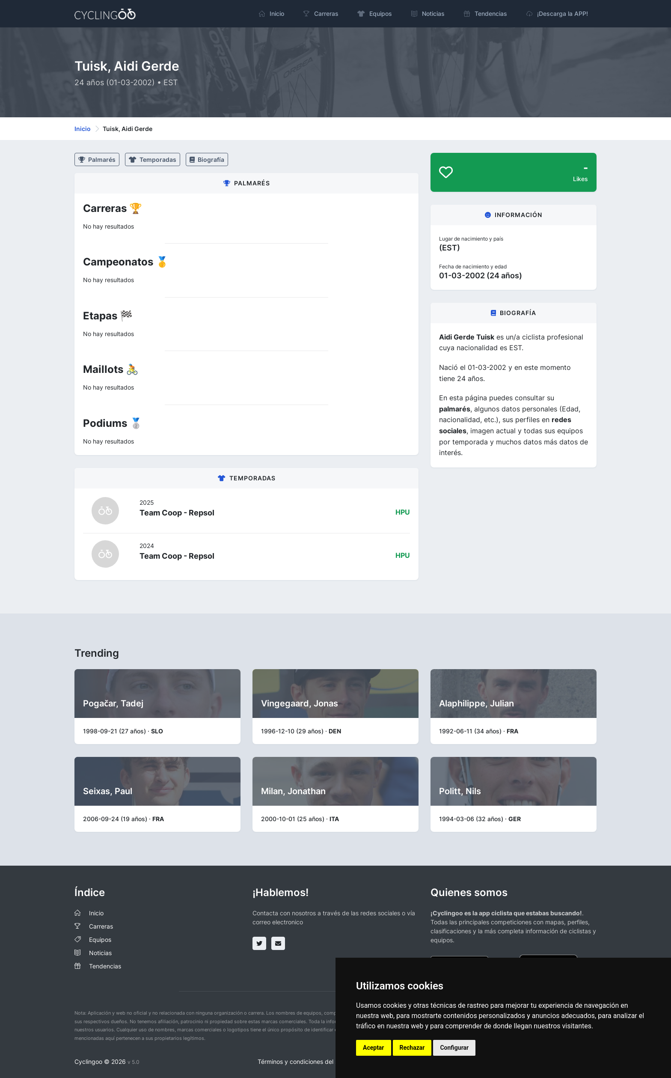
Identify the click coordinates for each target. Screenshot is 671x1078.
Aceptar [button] (373, 1047)
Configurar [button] (454, 1047)
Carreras (101, 926)
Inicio (82, 128)
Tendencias (105, 966)
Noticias (100, 952)
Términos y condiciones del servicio (307, 1061)
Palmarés (97, 159)
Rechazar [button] (412, 1047)
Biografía (207, 159)
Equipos (100, 939)
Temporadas (152, 159)
